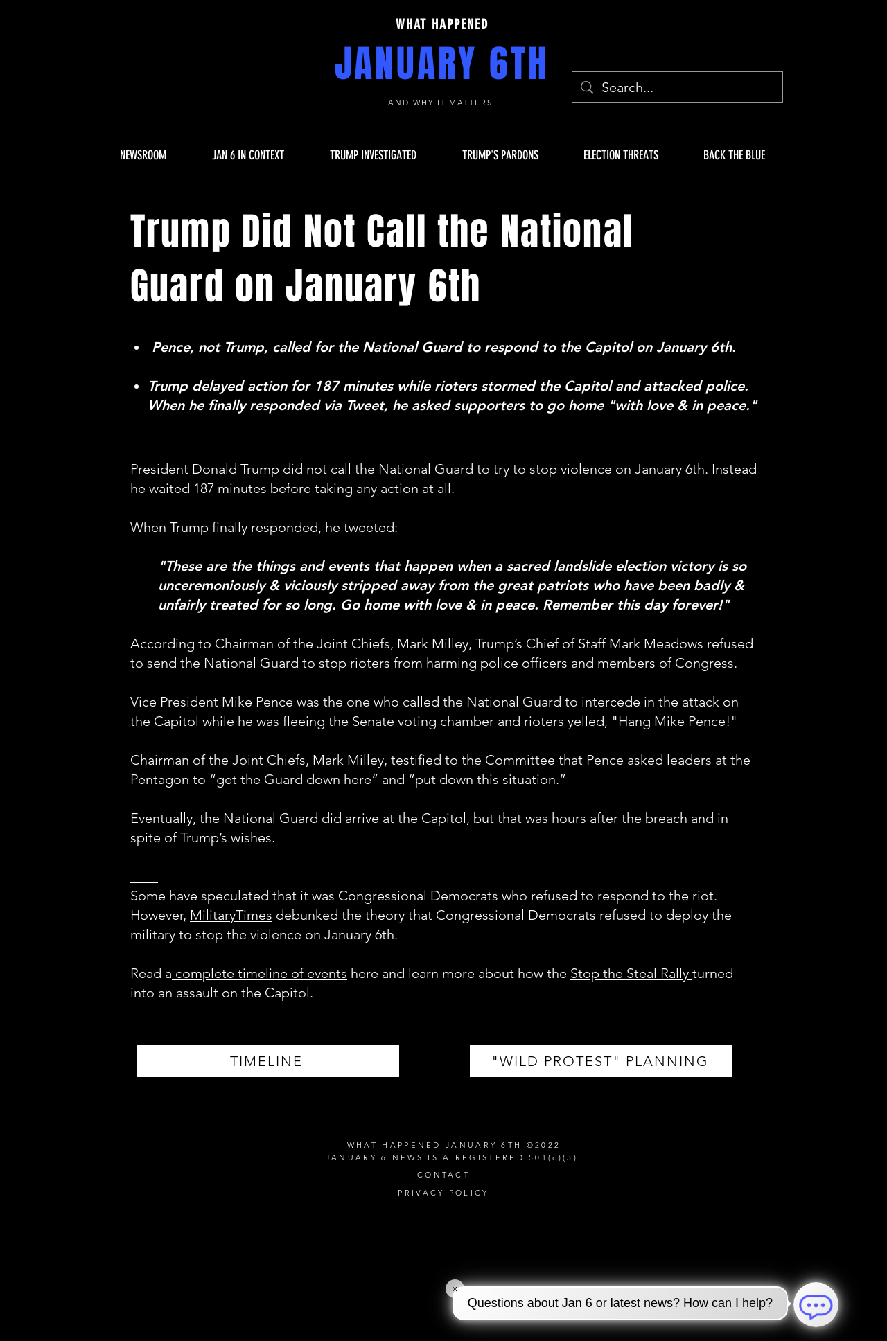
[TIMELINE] (268, 1061)
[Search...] (677, 87)
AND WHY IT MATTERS (442, 102)
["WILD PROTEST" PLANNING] (601, 1061)
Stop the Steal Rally (631, 973)
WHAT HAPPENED (442, 24)
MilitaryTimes (231, 915)
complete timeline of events (259, 973)
